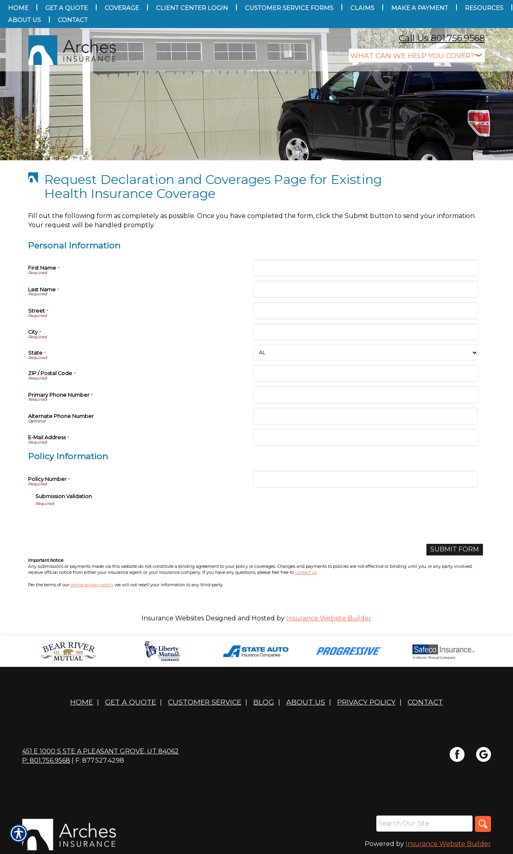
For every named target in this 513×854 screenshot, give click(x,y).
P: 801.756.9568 (46, 760)
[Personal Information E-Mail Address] (365, 437)
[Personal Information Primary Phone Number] (365, 394)
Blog (263, 702)
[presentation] (96, 522)
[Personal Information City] (365, 332)
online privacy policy (92, 585)
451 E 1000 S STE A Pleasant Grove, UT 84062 (100, 751)
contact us (306, 572)
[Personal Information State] (365, 353)
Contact (425, 702)
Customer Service (204, 702)
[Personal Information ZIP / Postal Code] (365, 373)
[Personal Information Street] (365, 310)
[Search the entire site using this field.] (424, 824)
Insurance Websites (172, 618)
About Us (305, 702)
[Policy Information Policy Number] (365, 479)
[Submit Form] (454, 549)
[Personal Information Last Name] (365, 289)
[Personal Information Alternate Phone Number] (365, 416)
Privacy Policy (366, 702)
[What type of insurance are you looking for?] (417, 55)
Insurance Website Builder (329, 618)
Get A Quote (130, 702)
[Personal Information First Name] (365, 268)
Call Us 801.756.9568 (442, 38)
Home (81, 702)
